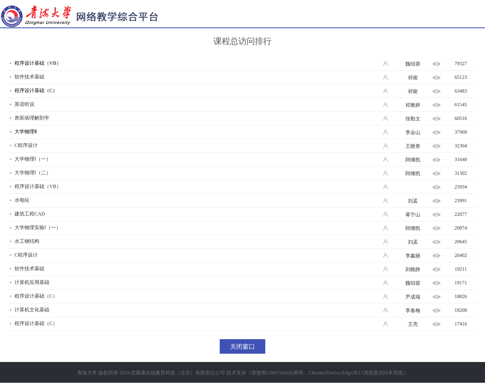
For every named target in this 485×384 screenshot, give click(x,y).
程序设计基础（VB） (38, 63)
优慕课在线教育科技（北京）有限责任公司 (178, 373)
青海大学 (87, 373)
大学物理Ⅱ (26, 132)
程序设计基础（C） (36, 90)
